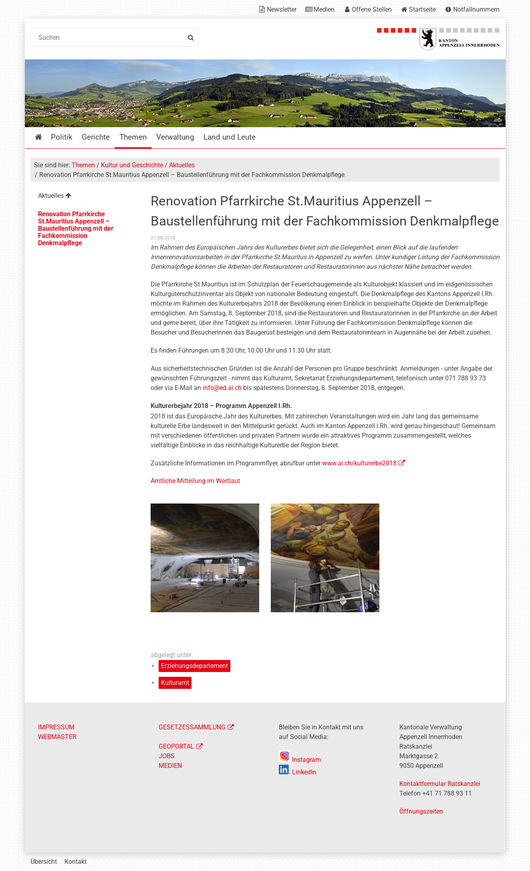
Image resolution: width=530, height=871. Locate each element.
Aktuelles (182, 165)
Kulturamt (175, 682)
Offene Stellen (372, 9)
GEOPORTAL (176, 746)
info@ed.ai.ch (222, 388)
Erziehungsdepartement (194, 666)
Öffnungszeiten (421, 811)
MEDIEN (170, 765)
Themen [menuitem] (133, 137)
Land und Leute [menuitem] (230, 137)
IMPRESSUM (56, 727)
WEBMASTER (57, 737)
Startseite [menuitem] (44, 137)
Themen (83, 165)
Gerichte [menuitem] (96, 137)
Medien (324, 9)
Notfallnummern (476, 9)
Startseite (422, 9)
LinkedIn (297, 772)
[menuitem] (84, 197)
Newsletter (281, 9)
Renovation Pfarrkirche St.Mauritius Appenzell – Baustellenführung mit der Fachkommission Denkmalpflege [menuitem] (75, 228)
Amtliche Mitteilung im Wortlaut (195, 481)
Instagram (300, 759)
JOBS (167, 756)
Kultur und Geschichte (132, 165)
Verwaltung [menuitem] (175, 137)
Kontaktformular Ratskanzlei (439, 784)
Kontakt (75, 861)
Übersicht (43, 861)
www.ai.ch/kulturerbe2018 (359, 463)
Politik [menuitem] (62, 137)
